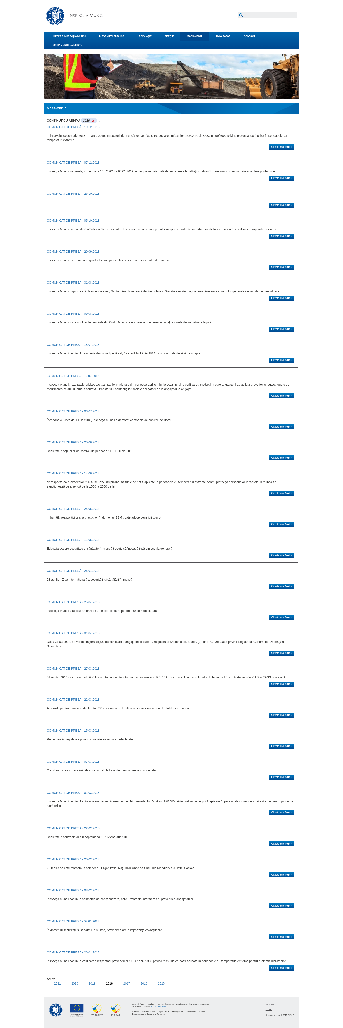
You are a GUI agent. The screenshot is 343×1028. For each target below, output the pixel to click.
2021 (57, 983)
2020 (74, 983)
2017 (126, 983)
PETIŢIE (169, 36)
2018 (109, 983)
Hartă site (270, 1004)
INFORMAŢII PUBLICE (111, 36)
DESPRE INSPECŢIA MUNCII (69, 36)
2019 (92, 983)
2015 (161, 983)
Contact (269, 1009)
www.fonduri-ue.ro (158, 1007)
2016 (144, 983)
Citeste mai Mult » (281, 146)
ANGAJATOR (223, 36)
